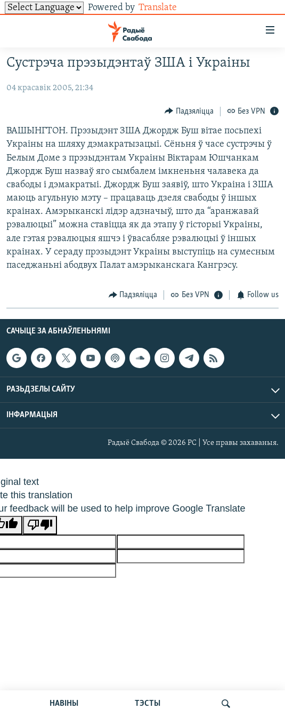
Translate (166, 8)
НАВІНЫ (64, 703)
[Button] (189, 111)
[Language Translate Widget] (44, 8)
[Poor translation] (40, 525)
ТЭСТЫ (147, 703)
